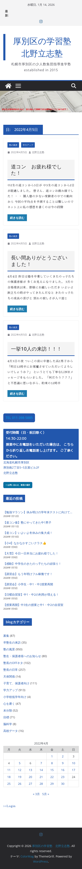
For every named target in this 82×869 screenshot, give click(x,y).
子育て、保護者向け (16, 683)
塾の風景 (13, 144)
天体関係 (9, 676)
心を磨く (9, 704)
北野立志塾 (38, 152)
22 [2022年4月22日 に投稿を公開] (52, 777)
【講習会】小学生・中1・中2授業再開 (28, 584)
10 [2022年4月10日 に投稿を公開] (73, 763)
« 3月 (36, 794)
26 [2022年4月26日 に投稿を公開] (19, 784)
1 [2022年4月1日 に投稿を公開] (52, 756)
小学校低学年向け (15, 697)
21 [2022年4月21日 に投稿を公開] (41, 777)
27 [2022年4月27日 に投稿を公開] (30, 784)
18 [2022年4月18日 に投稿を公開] (9, 777)
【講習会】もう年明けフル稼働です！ (28, 574)
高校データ (10, 731)
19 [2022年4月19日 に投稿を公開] (19, 777)
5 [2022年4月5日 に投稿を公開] (19, 763)
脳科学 (7, 724)
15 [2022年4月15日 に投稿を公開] (52, 770)
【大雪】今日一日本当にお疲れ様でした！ (30, 553)
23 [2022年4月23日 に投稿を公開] (62, 777)
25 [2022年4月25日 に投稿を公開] (9, 784)
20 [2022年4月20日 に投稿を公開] (30, 777)
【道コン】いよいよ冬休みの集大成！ (28, 533)
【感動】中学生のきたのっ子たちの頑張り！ (32, 564)
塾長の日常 (10, 670)
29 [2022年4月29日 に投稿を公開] (52, 784)
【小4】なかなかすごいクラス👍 (24, 543)
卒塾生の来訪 (12, 642)
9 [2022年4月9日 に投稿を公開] (63, 763)
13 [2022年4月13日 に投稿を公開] (30, 770)
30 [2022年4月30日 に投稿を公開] (62, 784)
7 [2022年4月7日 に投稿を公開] (41, 763)
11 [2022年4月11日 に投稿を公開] (9, 770)
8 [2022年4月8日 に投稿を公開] (52, 763)
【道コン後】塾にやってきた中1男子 (27, 522)
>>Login (9, 806)
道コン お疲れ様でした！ (36, 169)
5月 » (45, 794)
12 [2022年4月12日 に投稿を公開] (19, 770)
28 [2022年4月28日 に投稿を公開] (41, 784)
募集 (6, 636)
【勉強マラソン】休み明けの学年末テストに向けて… (37, 512)
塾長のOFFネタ (13, 663)
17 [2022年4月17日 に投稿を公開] (73, 770)
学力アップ (28, 144)
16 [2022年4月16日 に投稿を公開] (62, 770)
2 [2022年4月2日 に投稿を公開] (63, 756)
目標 (6, 717)
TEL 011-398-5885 (19, 417)
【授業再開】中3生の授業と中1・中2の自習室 (33, 605)
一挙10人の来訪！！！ (36, 348)
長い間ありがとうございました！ (39, 260)
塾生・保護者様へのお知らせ (22, 656)
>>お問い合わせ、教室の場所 (18, 485)
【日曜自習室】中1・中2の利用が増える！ (31, 594)
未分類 (7, 710)
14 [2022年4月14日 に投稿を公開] (41, 770)
